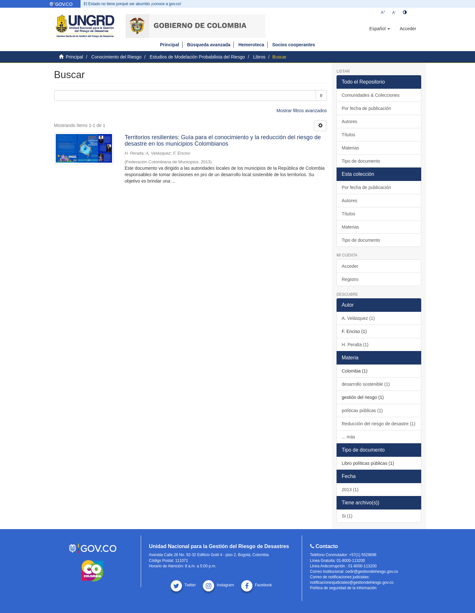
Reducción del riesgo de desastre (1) (378, 423)
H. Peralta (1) (355, 344)
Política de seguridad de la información (343, 588)
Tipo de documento (361, 161)
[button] (380, 29)
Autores (349, 121)
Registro (350, 279)
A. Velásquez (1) (358, 318)
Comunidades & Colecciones (371, 95)
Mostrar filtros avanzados (302, 110)
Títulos (348, 134)
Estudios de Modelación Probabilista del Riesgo (197, 56)
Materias (350, 147)
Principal (169, 44)
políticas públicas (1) (362, 410)
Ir (321, 95)
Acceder (350, 266)
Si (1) (347, 515)
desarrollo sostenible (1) (366, 384)
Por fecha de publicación (366, 108)
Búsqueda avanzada (209, 44)
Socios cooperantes (293, 44)
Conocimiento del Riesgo (116, 56)
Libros (259, 56)
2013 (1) (350, 489)
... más (348, 436)
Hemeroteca (251, 44)
